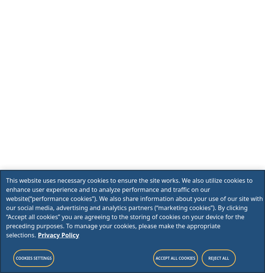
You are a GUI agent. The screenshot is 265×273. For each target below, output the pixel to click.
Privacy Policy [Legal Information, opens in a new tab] (58, 235)
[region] (132, 221)
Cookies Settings (34, 258)
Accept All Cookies (175, 258)
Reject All (219, 258)
